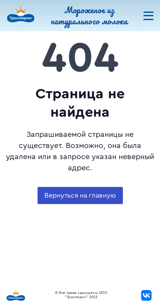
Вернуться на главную (80, 195)
